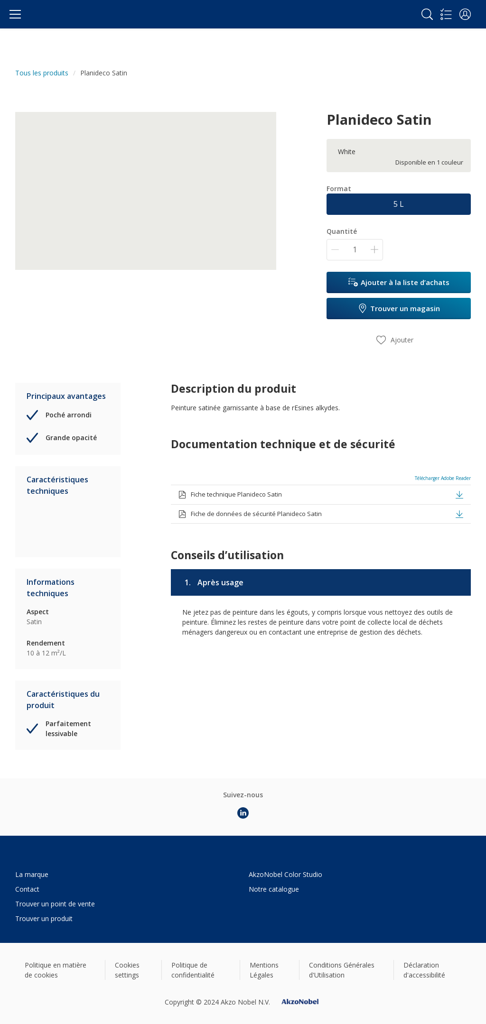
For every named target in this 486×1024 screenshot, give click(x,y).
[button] (465, 14)
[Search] (427, 14)
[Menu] (15, 14)
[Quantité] (355, 249)
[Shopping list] (446, 14)
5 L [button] (398, 204)
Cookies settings (127, 969)
